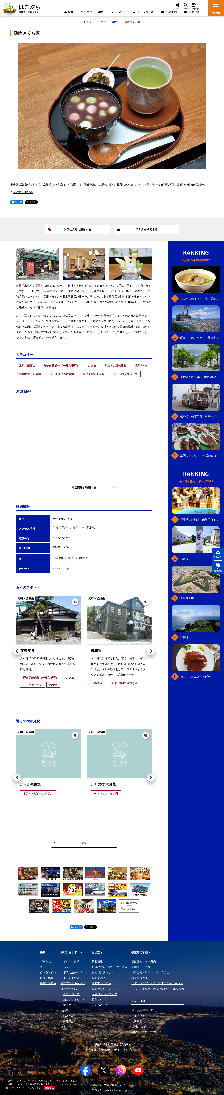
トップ (87, 22)
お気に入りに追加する (69, 229)
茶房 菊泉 (27, 650)
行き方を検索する (137, 229)
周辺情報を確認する (93, 487)
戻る (70, 842)
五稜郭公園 (187, 598)
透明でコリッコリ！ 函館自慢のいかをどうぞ (200, 455)
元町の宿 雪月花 (103, 784)
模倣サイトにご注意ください (112, 1044)
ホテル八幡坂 (30, 784)
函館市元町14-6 (23, 192)
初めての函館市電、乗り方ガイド (200, 416)
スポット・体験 (107, 22)
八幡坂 (184, 559)
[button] (17, 651)
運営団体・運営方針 (97, 1050)
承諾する (49, 1087)
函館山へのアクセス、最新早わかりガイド (200, 338)
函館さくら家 (61, 569)
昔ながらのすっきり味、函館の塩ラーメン (200, 298)
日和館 (96, 650)
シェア (17, 202)
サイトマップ (122, 1050)
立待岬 (184, 637)
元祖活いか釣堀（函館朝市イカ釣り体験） (200, 519)
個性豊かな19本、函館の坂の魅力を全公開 (200, 377)
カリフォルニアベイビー (195, 676)
